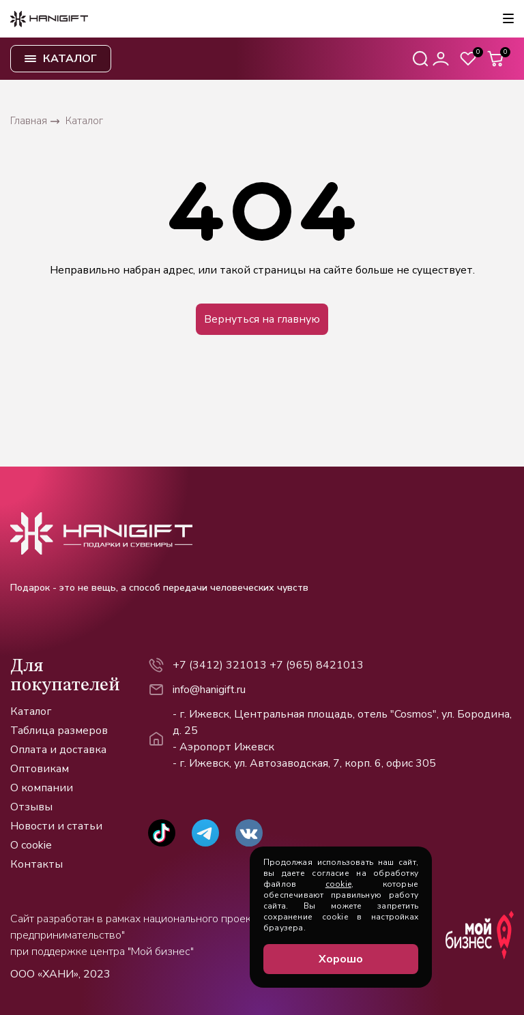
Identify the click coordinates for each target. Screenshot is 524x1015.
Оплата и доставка (58, 749)
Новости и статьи (56, 826)
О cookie (31, 845)
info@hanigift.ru (209, 689)
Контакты (36, 864)
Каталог (30, 711)
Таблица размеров (59, 730)
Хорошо (341, 959)
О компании (41, 787)
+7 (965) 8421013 (317, 665)
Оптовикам (39, 768)
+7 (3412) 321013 (220, 665)
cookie (338, 884)
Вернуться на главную (262, 319)
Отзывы (31, 806)
